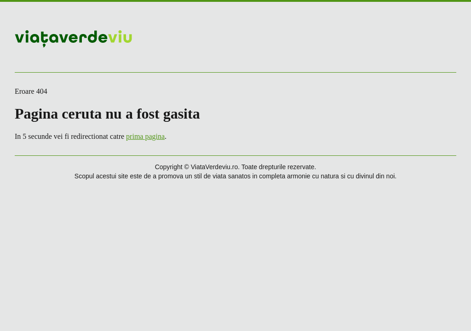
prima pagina (145, 136)
